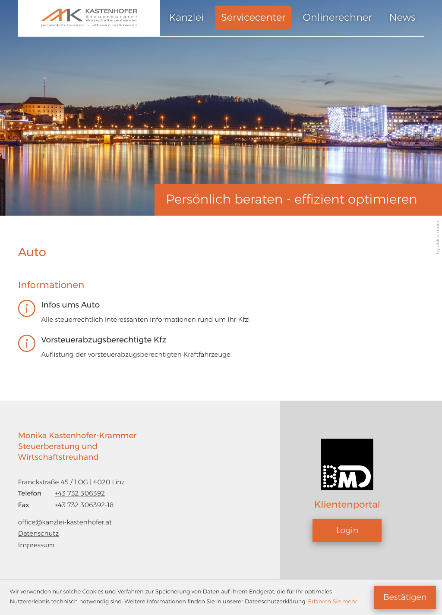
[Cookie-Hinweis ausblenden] (405, 597)
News (402, 17)
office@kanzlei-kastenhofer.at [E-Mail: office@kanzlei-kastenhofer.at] (65, 522)
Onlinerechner (337, 17)
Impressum (36, 545)
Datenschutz (38, 533)
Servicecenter (253, 17)
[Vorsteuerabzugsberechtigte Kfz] (212, 350)
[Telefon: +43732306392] (80, 493)
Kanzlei (186, 17)
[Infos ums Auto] (212, 315)
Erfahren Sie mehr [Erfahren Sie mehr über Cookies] (332, 602)
